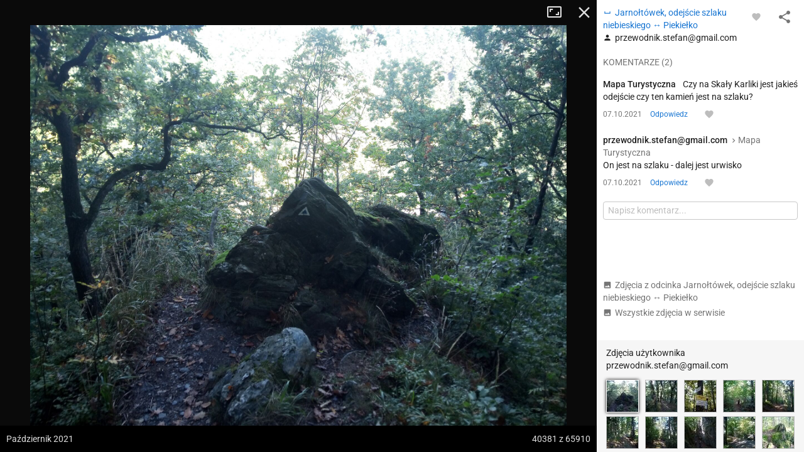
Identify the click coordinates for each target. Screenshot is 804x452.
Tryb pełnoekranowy (559, 12)
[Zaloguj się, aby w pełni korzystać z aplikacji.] (756, 16)
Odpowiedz (669, 114)
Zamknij (584, 12)
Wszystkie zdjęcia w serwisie (664, 313)
